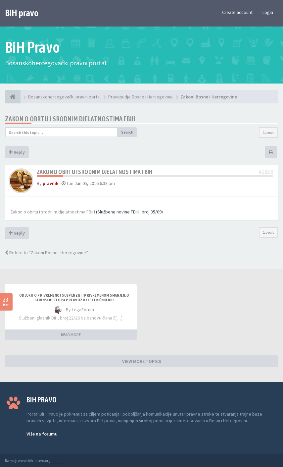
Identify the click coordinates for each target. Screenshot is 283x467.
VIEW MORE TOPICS (141, 361)
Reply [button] (17, 152)
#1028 (266, 171)
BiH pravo (21, 13)
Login (267, 12)
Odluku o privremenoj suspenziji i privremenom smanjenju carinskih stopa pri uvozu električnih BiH (74, 297)
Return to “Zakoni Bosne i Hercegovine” (46, 253)
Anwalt (57, 460)
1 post (268, 132)
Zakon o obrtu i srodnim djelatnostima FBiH (70, 119)
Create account (237, 12)
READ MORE (71, 334)
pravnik (50, 183)
